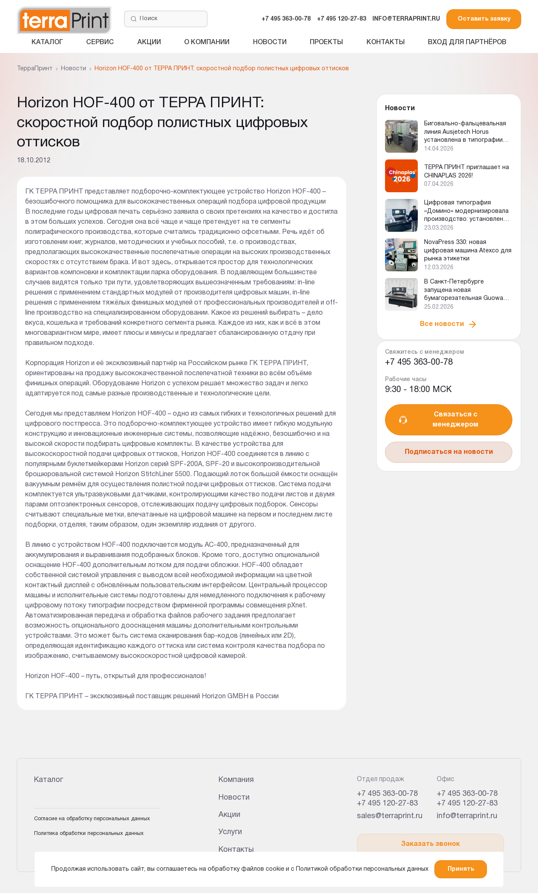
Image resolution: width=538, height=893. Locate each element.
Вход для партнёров (467, 42)
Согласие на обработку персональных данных (92, 818)
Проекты (326, 42)
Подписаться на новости (449, 452)
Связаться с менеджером (438, 420)
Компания (236, 780)
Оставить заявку (484, 19)
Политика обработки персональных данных (89, 833)
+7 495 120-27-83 (341, 19)
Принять (461, 869)
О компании (206, 42)
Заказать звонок (430, 844)
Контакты (386, 42)
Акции (149, 42)
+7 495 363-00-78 (286, 19)
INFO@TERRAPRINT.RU (406, 19)
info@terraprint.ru (467, 816)
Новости (270, 42)
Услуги (230, 832)
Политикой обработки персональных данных (362, 869)
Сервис (100, 42)
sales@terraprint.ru (389, 816)
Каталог (47, 42)
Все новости (448, 324)
